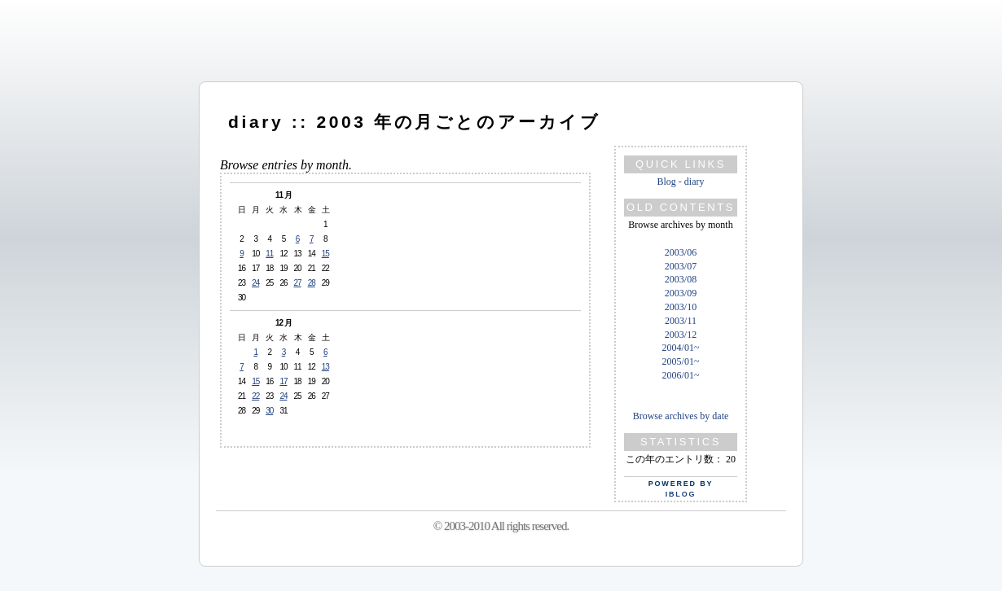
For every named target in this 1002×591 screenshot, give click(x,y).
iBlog (681, 494)
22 (255, 396)
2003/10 (681, 307)
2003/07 (681, 266)
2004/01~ (681, 347)
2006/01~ (681, 375)
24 (255, 282)
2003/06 (681, 252)
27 (297, 282)
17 (283, 381)
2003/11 (681, 320)
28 (311, 282)
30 (269, 410)
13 (325, 366)
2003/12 (681, 334)
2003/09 (681, 293)
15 (325, 253)
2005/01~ (681, 361)
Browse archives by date (681, 416)
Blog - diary (681, 181)
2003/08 (681, 279)
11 (269, 253)
